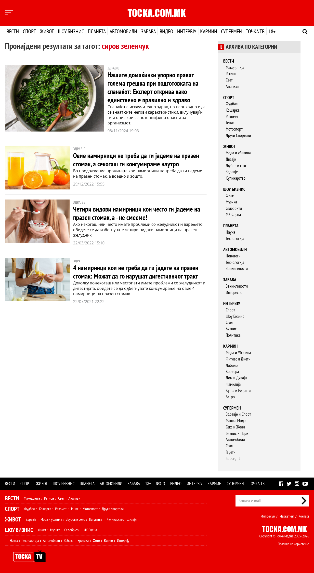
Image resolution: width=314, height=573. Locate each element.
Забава (148, 31)
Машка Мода (236, 420)
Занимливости (237, 268)
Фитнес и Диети (238, 359)
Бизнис (231, 329)
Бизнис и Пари (237, 433)
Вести (13, 31)
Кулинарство (236, 178)
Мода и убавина (238, 153)
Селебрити (234, 208)
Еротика (83, 540)
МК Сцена (233, 214)
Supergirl (233, 458)
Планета (97, 31)
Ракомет (232, 116)
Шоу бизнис (71, 31)
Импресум (268, 516)
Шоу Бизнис (235, 316)
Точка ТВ (255, 31)
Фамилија (233, 384)
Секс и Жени (235, 427)
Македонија (235, 67)
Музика (231, 202)
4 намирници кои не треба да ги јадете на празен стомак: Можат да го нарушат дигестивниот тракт (135, 271)
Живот (47, 31)
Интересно (234, 292)
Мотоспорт (234, 129)
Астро (230, 397)
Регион (231, 73)
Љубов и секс (236, 165)
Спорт (29, 31)
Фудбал (231, 104)
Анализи (232, 86)
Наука (230, 232)
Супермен (231, 31)
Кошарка (232, 110)
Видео (166, 31)
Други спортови (113, 508)
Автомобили (123, 31)
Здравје (232, 171)
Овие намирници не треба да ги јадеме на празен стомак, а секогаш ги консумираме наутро (136, 159)
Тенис (230, 122)
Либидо (232, 365)
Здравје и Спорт (238, 414)
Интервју (186, 31)
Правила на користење (293, 543)
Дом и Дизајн (236, 378)
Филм (230, 195)
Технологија (235, 238)
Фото (160, 483)
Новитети (233, 256)
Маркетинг (286, 516)
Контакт (304, 516)
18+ (271, 31)
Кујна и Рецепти (238, 390)
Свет (229, 80)
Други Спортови (238, 135)
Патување (95, 519)
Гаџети (231, 452)
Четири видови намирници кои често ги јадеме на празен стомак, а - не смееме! (136, 213)
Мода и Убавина (238, 352)
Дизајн (231, 159)
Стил (229, 322)
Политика (233, 335)
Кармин (208, 31)
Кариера (232, 371)
